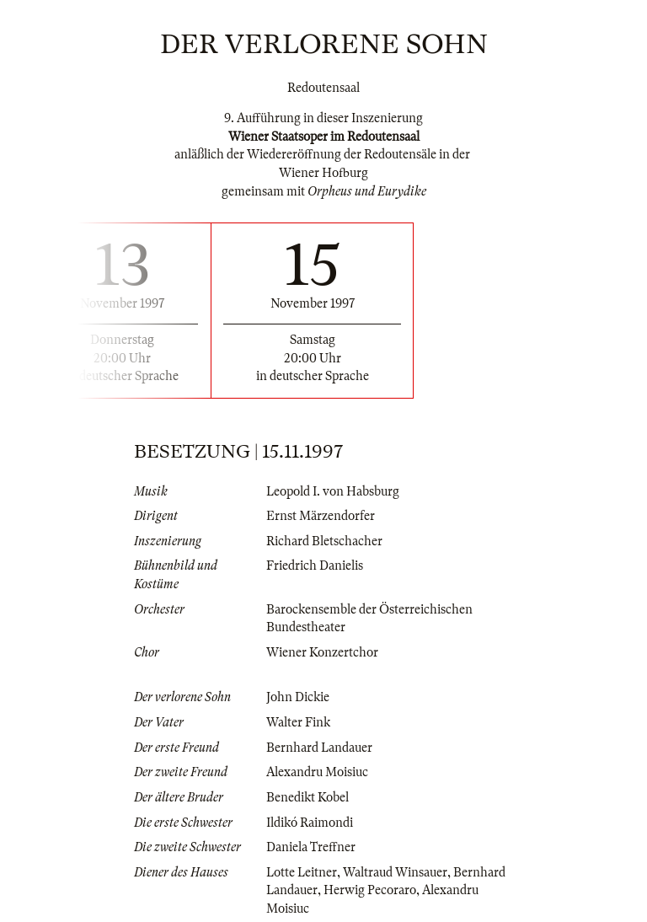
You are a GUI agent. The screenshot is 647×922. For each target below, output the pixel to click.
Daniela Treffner (311, 847)
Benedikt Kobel (307, 797)
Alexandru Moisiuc (317, 772)
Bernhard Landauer (319, 747)
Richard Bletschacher (324, 541)
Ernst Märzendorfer (320, 516)
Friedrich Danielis (314, 565)
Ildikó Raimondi (309, 822)
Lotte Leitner (301, 872)
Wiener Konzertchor (322, 652)
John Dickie (297, 697)
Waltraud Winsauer (395, 872)
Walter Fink (298, 722)
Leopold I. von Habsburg (332, 491)
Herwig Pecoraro (370, 890)
